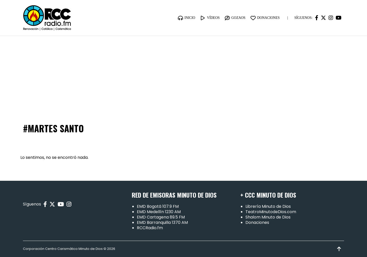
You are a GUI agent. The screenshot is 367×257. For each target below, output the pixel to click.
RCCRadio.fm (150, 228)
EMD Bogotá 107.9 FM (158, 206)
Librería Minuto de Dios (268, 206)
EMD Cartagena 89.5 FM (161, 217)
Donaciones (257, 222)
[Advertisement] (183, 74)
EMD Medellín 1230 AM (159, 212)
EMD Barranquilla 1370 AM (162, 222)
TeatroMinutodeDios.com (270, 212)
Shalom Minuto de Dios (268, 217)
